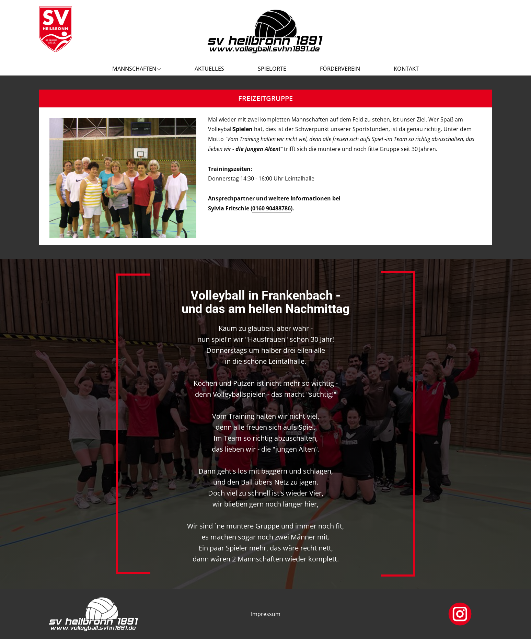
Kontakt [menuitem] (406, 68)
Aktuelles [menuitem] (209, 68)
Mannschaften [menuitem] (134, 68)
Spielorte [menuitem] (272, 68)
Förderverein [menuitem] (340, 68)
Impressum (265, 614)
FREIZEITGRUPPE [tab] (265, 98)
